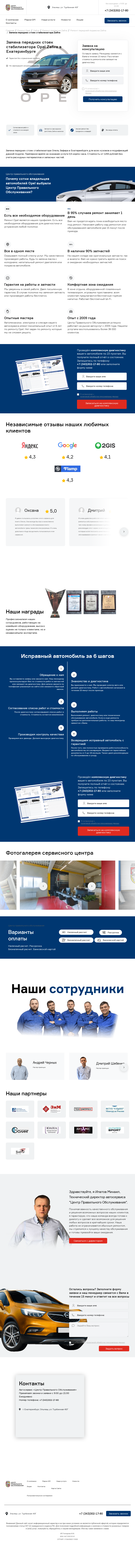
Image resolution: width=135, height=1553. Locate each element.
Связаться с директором (88, 1240)
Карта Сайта (56, 1488)
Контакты (11, 23)
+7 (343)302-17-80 (116, 10)
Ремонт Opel (23, 30)
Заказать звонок (117, 20)
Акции (79, 19)
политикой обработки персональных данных (101, 92)
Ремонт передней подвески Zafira (88, 30)
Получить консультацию (103, 99)
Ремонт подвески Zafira (54, 30)
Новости (66, 19)
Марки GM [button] (30, 19)
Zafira (36, 30)
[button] (124, 532)
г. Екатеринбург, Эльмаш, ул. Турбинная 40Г (43, 1409)
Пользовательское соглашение (39, 1496)
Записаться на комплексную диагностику (101, 404)
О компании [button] (12, 19)
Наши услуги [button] (48, 19)
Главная (10, 30)
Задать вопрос (114, 1348)
